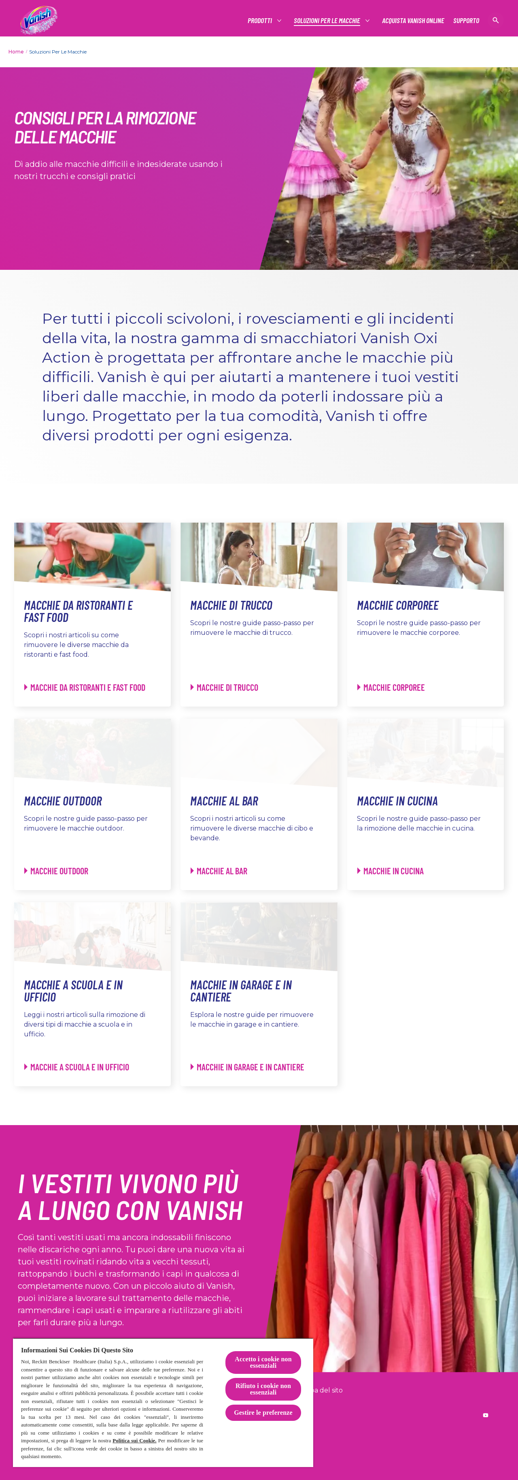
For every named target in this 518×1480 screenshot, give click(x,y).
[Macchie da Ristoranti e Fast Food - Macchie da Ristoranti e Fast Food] (85, 687)
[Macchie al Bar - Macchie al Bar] (219, 871)
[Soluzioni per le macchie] (327, 20)
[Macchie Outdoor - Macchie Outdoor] (56, 871)
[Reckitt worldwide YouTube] (485, 1415)
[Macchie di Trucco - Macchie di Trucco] (224, 687)
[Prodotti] (260, 20)
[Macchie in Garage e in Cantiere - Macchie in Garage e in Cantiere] (247, 1067)
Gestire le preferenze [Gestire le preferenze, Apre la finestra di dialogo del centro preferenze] (263, 1412)
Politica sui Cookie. (134, 1440)
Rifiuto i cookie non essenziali (263, 1389)
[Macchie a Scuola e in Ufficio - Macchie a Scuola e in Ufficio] (77, 1067)
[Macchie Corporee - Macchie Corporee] (391, 687)
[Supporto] (466, 20)
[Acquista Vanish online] (413, 20)
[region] (163, 1402)
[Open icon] (496, 20)
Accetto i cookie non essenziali (263, 1362)
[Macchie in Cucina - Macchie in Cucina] (390, 871)
